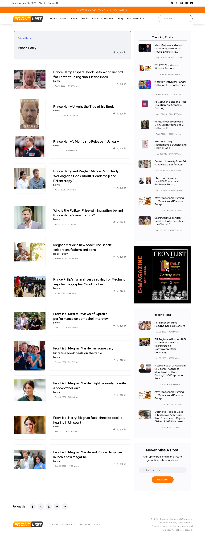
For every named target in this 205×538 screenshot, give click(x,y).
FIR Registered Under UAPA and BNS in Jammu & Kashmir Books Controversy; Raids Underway (171, 346)
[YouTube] (186, 3)
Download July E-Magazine (102, 9)
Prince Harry (27, 48)
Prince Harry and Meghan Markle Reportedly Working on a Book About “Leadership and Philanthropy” (86, 176)
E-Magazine (107, 18)
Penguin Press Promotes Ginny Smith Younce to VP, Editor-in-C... (170, 125)
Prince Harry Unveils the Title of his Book (84, 107)
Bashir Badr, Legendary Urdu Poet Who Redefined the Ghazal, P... (170, 221)
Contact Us (53, 3)
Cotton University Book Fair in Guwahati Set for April (171, 163)
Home (53, 18)
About (42, 3)
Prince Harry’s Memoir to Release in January (86, 141)
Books (85, 18)
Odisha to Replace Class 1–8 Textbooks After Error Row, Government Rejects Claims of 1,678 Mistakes (170, 416)
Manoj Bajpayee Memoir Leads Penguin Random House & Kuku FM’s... (168, 48)
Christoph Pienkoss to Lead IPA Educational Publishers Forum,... (167, 181)
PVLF (95, 18)
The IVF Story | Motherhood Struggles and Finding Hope (171, 145)
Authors (74, 18)
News (63, 18)
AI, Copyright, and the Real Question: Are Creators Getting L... (170, 105)
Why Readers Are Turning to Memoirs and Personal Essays (169, 201)
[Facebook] (172, 3)
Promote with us (135, 18)
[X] (177, 3)
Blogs (121, 18)
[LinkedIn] (191, 3)
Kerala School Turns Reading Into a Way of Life (170, 324)
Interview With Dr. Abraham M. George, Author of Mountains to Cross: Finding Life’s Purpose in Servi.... (170, 372)
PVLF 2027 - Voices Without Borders (166, 66)
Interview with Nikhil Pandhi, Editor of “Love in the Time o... (170, 85)
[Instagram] (181, 3)
